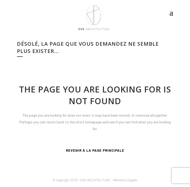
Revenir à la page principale (95, 150)
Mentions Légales (125, 180)
